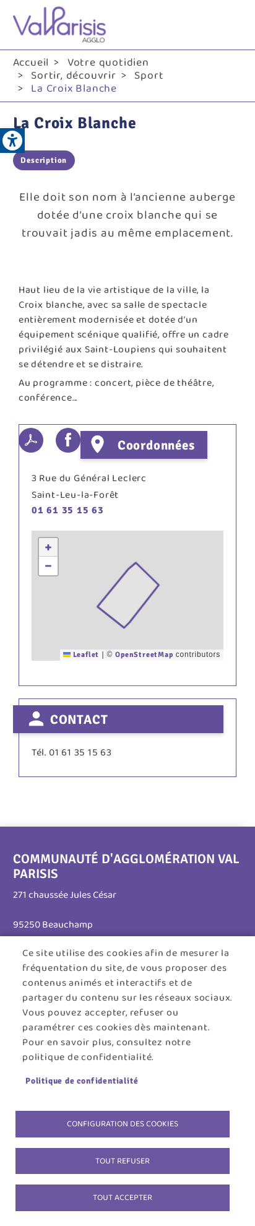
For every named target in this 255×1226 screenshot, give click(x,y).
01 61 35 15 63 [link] (68, 510)
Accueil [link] (31, 62)
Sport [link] (148, 75)
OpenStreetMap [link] (144, 654)
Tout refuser (122, 1161)
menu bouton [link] (229, 24)
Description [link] (43, 160)
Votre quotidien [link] (108, 62)
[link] (12, 140)
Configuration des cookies (122, 1124)
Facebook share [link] (68, 440)
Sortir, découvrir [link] (73, 75)
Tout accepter (122, 1197)
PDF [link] (31, 440)
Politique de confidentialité (81, 1081)
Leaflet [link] (81, 654)
